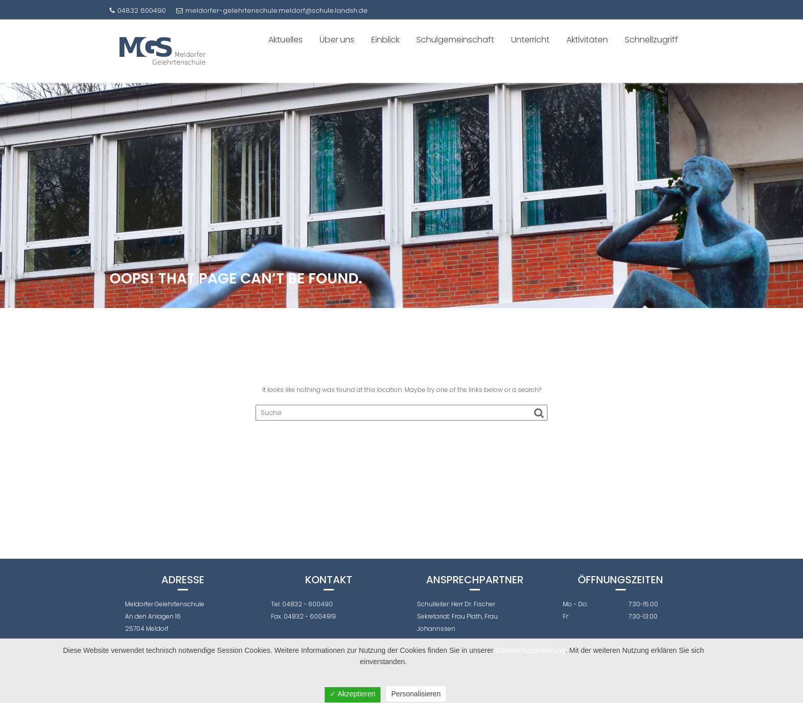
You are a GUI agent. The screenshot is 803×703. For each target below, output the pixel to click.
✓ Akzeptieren (352, 694)
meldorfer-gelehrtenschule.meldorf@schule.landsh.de (272, 10)
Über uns (337, 40)
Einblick (385, 40)
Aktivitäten (587, 40)
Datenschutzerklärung (530, 650)
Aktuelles (285, 40)
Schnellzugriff (651, 40)
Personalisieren (416, 694)
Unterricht (530, 40)
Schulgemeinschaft (455, 40)
